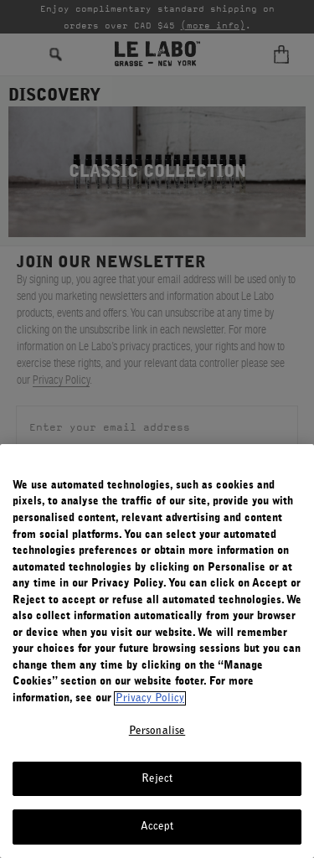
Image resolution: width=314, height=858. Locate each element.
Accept (157, 826)
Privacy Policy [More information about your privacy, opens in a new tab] (150, 698)
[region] (157, 651)
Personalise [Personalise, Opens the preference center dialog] (157, 731)
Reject (157, 778)
